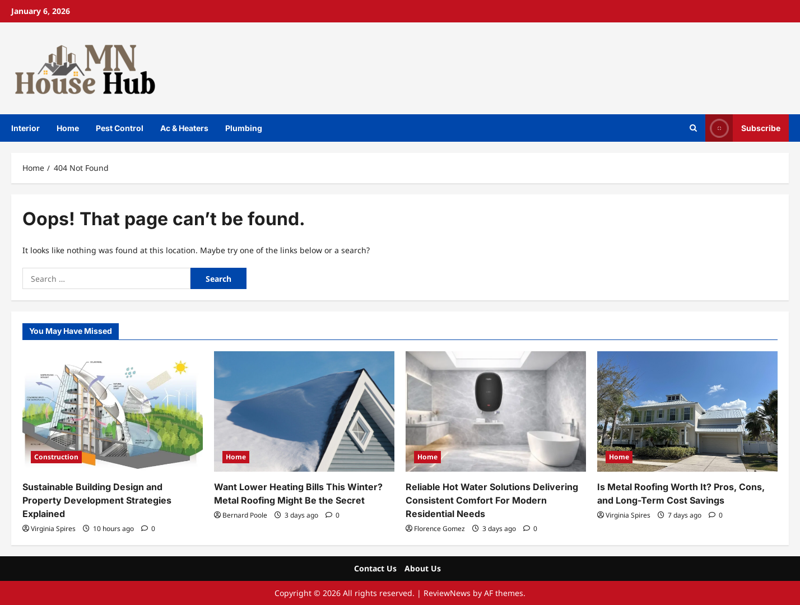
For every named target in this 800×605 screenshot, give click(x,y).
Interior (25, 128)
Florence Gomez (439, 528)
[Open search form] (693, 128)
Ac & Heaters (184, 128)
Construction (56, 457)
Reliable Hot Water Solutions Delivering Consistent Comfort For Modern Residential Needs (492, 500)
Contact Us (375, 568)
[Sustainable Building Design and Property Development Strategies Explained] (112, 411)
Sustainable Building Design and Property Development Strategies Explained (96, 500)
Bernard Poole (244, 515)
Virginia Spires (53, 528)
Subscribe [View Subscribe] (742, 128)
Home (68, 128)
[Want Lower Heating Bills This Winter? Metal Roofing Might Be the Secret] (304, 411)
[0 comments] (148, 528)
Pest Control (119, 128)
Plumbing (243, 128)
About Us (422, 568)
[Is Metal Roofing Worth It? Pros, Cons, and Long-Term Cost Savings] (687, 411)
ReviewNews (447, 593)
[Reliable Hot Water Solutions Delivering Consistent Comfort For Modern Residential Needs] (496, 411)
